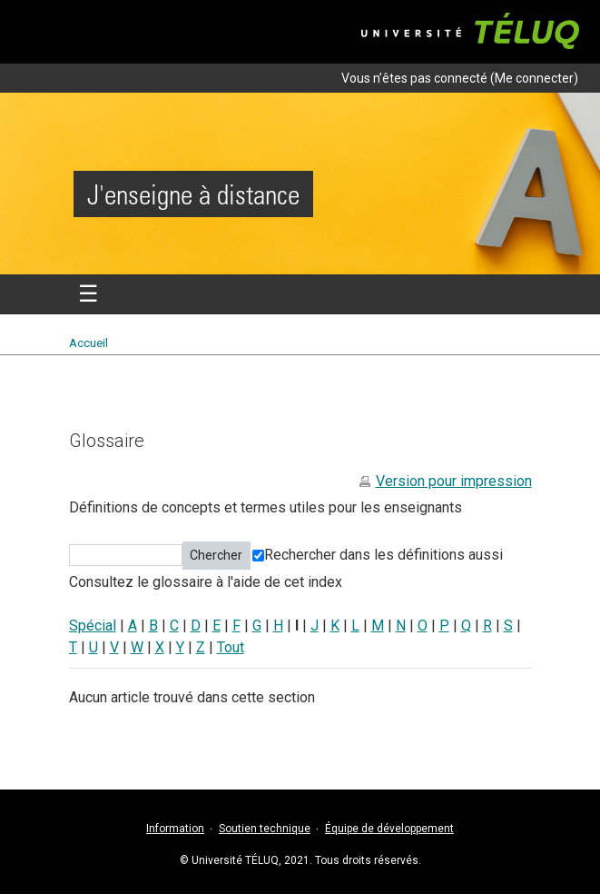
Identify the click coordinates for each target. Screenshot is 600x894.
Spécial (92, 625)
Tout (230, 647)
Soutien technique (264, 828)
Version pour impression (454, 481)
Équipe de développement (389, 828)
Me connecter (534, 78)
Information (175, 828)
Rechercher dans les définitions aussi (377, 554)
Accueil (88, 343)
